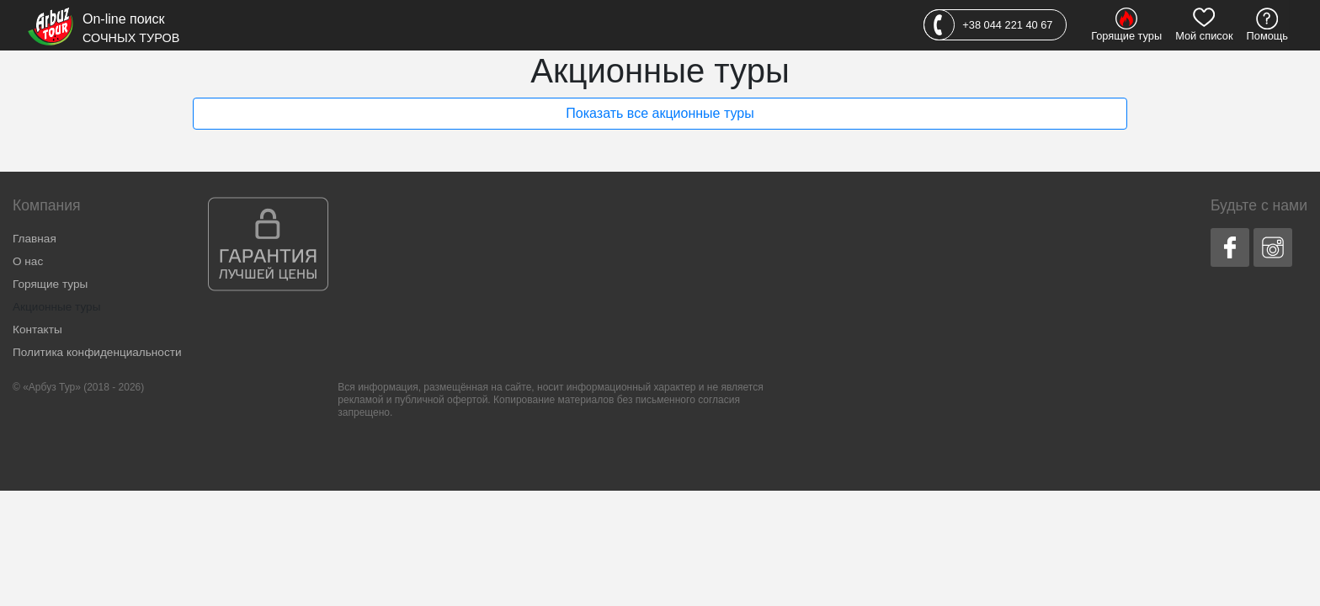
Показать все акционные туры (659, 113)
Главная (34, 238)
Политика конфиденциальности (97, 352)
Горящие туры (50, 284)
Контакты (37, 329)
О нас (28, 261)
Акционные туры (56, 306)
